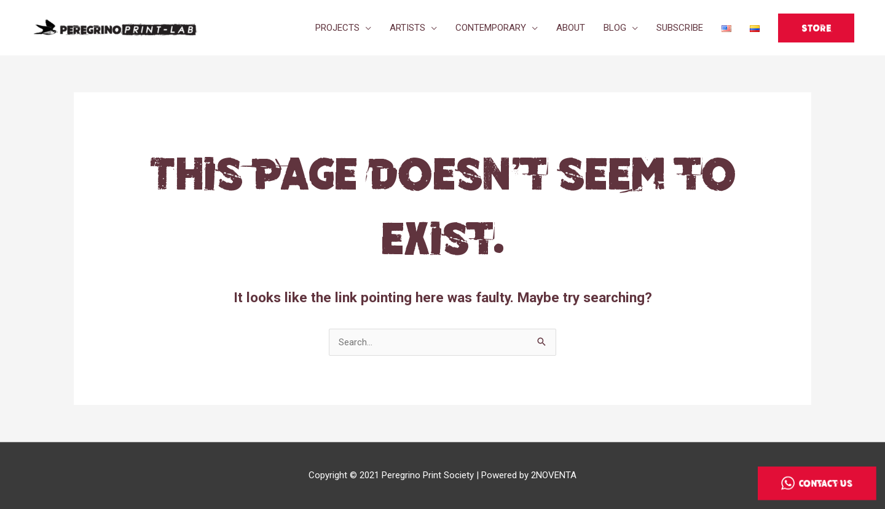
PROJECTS (337, 27)
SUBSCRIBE (679, 27)
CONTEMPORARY (490, 27)
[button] (816, 28)
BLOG (615, 27)
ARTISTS (407, 27)
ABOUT (570, 27)
